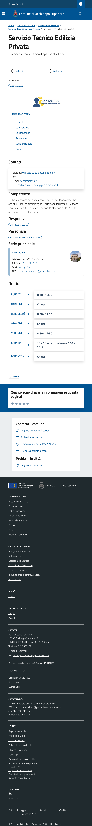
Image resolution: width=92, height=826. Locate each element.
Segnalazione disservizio (20, 770)
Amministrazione (26, 25)
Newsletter (13, 798)
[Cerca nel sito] (79, 13)
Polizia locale (14, 579)
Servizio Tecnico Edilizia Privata (24, 29)
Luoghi (11, 613)
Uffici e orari (14, 682)
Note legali (13, 754)
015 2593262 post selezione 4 (39, 173)
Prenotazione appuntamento (22, 774)
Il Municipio (18, 252)
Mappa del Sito (29, 814)
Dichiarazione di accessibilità (22, 759)
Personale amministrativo (20, 520)
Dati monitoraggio (17, 810)
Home (11, 25)
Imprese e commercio (18, 570)
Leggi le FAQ (14, 767)
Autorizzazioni (15, 556)
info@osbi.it (25, 267)
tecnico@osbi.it (28, 181)
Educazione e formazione (20, 565)
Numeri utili (14, 686)
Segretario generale (17, 534)
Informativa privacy (17, 750)
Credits (62, 810)
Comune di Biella (16, 740)
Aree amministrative (18, 501)
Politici (11, 525)
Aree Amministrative (48, 25)
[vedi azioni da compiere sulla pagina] (56, 71)
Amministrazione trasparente (22, 763)
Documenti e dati (16, 506)
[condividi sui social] (15, 71)
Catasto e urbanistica (18, 560)
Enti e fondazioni (16, 511)
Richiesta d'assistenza (19, 778)
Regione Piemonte (16, 3)
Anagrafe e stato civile (19, 551)
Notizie (11, 596)
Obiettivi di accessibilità (19, 745)
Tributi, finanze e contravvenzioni (24, 575)
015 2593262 (29, 263)
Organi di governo (17, 515)
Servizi (42, 810)
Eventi (11, 618)
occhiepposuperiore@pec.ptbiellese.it (38, 185)
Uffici (10, 529)
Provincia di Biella (16, 736)
